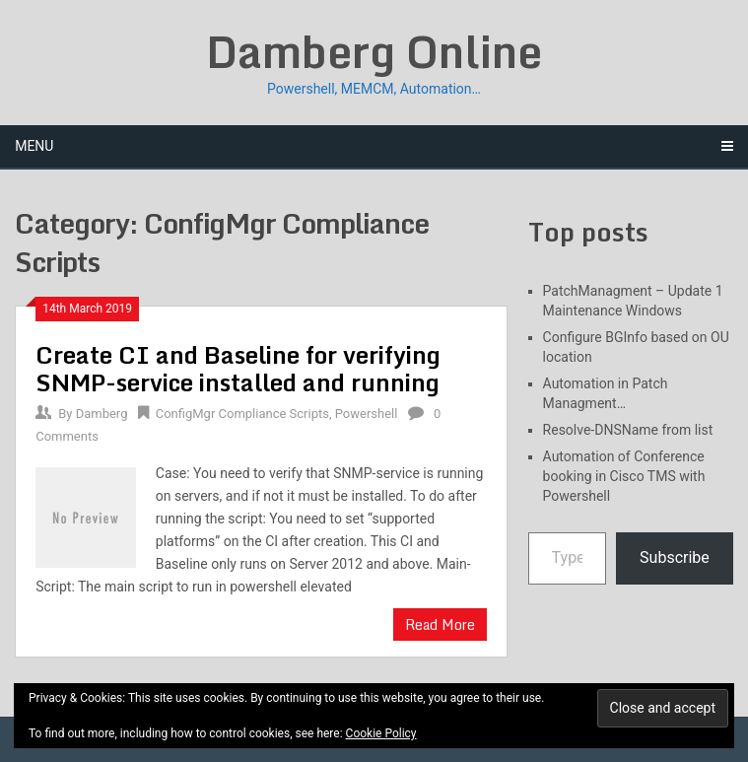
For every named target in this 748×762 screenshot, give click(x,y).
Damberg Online (374, 51)
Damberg (102, 413)
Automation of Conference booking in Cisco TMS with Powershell (624, 476)
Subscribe (675, 557)
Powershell (366, 413)
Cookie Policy (381, 733)
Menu (34, 146)
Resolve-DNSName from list (628, 430)
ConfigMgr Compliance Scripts (242, 413)
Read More (440, 624)
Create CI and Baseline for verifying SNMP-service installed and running (238, 368)
